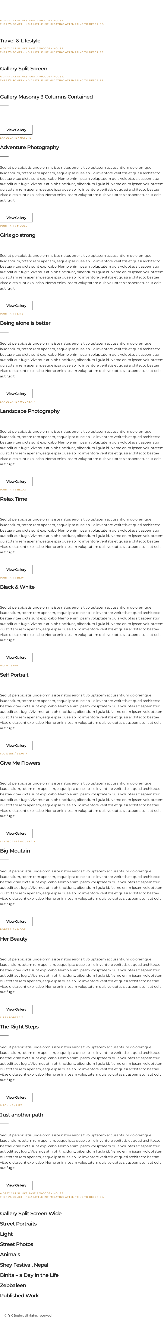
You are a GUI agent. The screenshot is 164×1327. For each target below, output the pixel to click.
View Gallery (16, 130)
